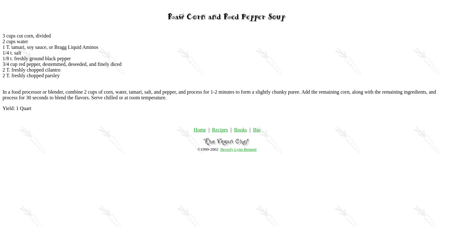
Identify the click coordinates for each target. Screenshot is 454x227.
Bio (256, 129)
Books (240, 129)
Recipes (220, 129)
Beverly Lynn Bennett (238, 149)
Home (200, 129)
